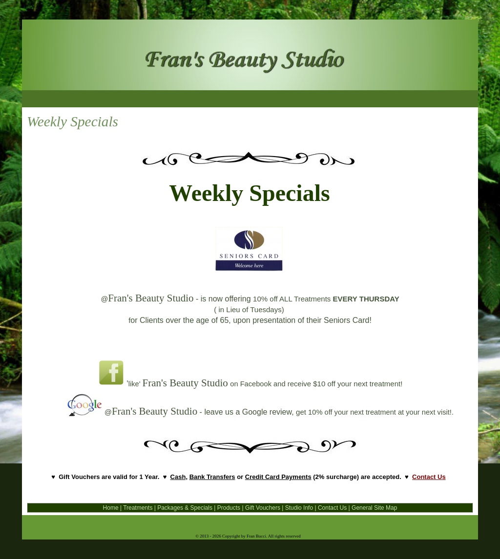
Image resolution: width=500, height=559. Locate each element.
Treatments (137, 507)
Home (111, 507)
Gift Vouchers (262, 507)
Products (228, 507)
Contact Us (429, 476)
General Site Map (374, 507)
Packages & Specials (184, 507)
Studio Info (299, 507)
